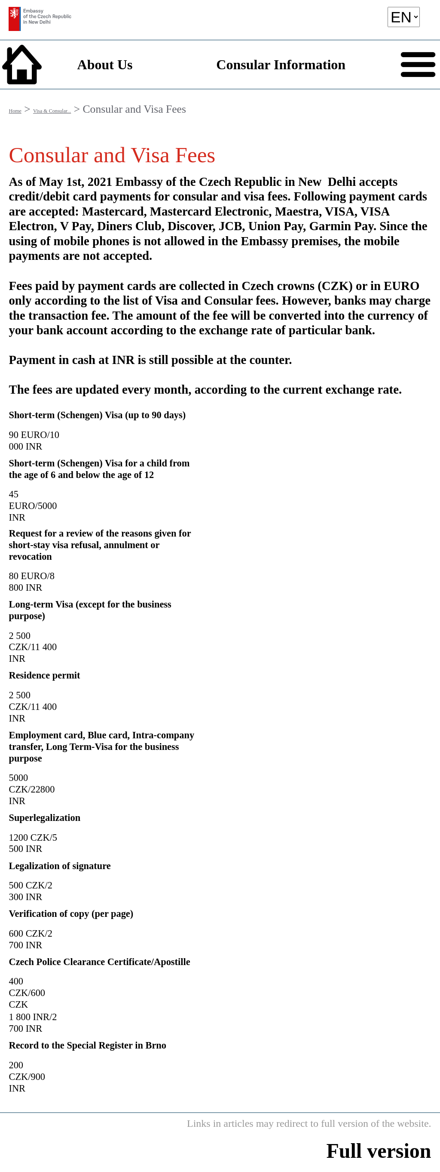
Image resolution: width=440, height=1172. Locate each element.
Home (15, 111)
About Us (105, 64)
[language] (404, 17)
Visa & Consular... (52, 111)
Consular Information (280, 64)
